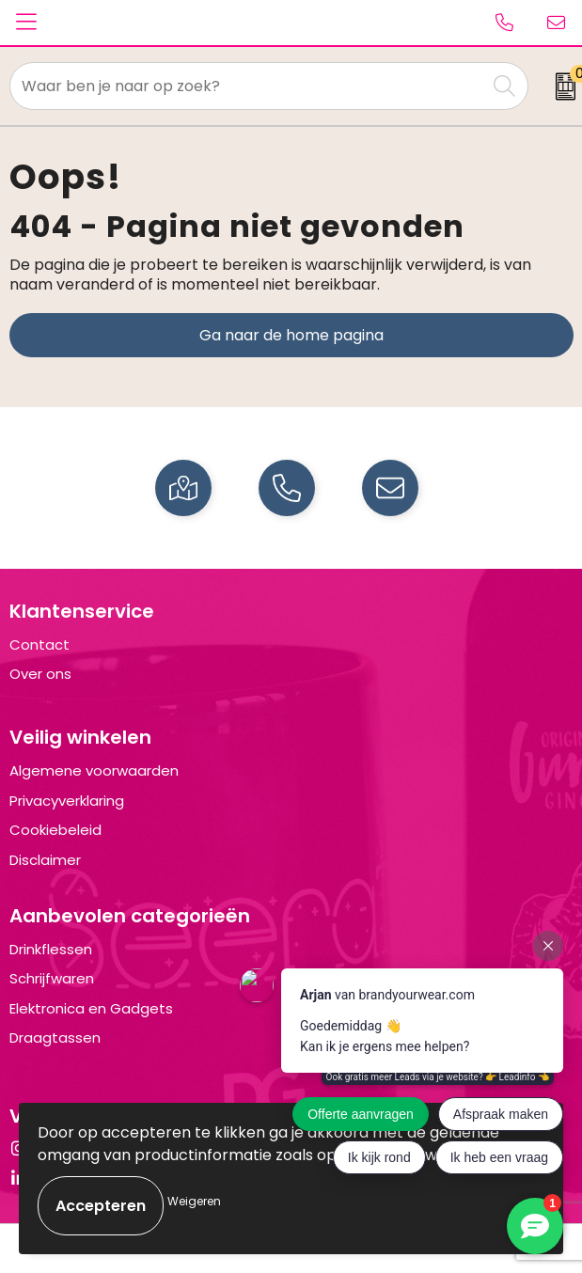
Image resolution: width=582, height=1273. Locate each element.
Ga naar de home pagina (291, 335)
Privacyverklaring (66, 800)
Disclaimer (45, 860)
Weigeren (194, 1201)
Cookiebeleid (55, 830)
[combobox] (247, 86)
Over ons (40, 674)
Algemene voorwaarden (94, 770)
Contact (39, 644)
